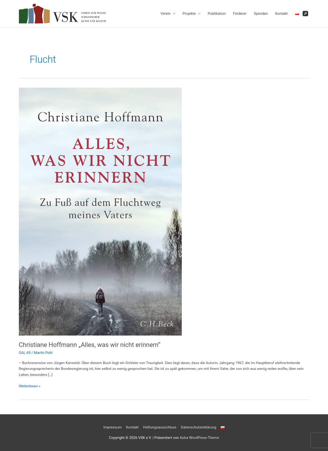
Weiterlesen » (29, 386)
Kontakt (281, 13)
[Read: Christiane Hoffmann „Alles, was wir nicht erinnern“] (100, 211)
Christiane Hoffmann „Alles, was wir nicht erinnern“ (89, 344)
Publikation (217, 13)
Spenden (261, 13)
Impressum (112, 427)
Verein (165, 13)
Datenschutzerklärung (198, 427)
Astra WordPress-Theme (199, 438)
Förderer (240, 13)
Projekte (189, 13)
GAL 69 (25, 353)
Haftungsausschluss (159, 427)
